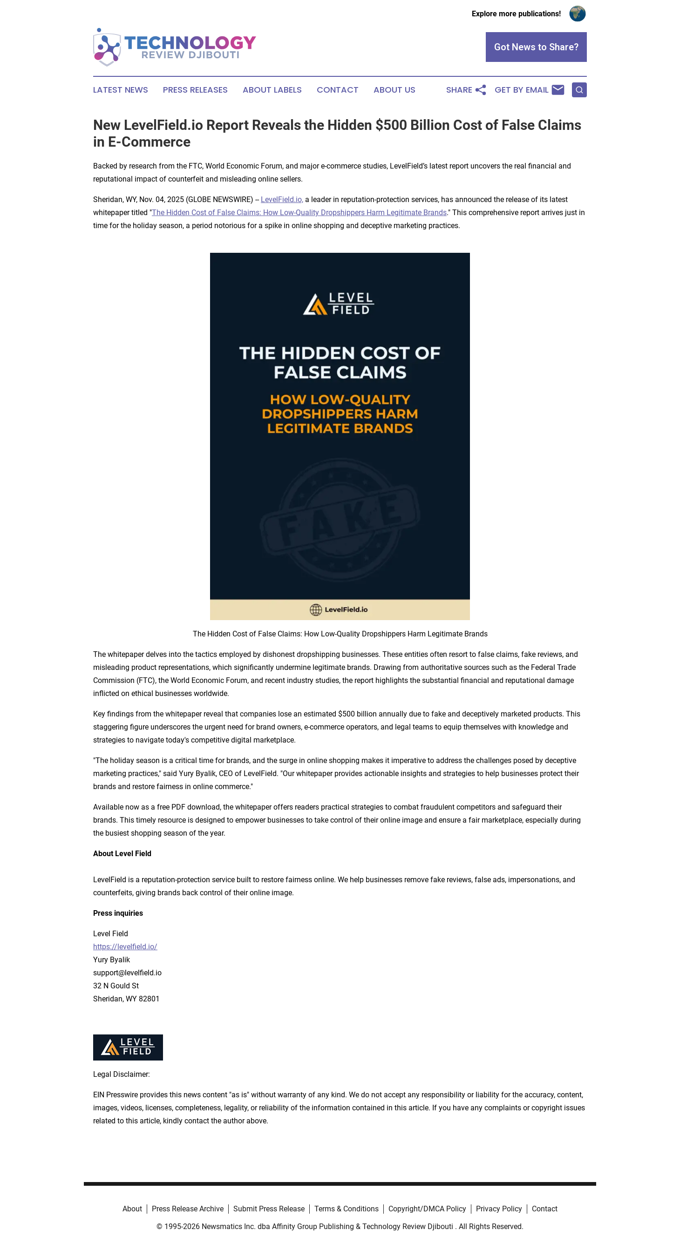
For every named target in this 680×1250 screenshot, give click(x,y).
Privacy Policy (499, 1208)
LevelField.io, (282, 199)
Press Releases (195, 90)
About (132, 1208)
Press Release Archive (188, 1208)
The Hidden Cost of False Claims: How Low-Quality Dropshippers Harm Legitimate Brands (299, 212)
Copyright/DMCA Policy (427, 1208)
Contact (338, 90)
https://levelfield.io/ (125, 946)
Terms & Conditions (346, 1208)
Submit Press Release (269, 1208)
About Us (394, 90)
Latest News (120, 90)
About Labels (272, 90)
